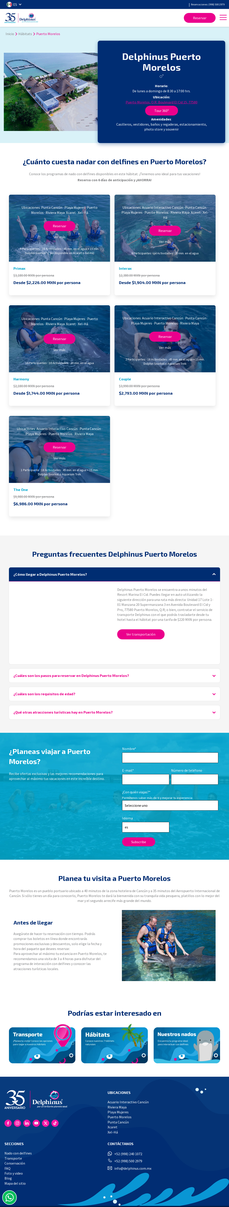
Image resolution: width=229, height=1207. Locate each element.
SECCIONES (14, 1144)
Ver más (59, 237)
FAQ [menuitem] (7, 1168)
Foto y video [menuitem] (13, 1173)
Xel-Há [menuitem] (113, 1132)
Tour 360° (161, 110)
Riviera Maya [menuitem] (117, 1107)
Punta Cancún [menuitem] (118, 1122)
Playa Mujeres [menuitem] (118, 1112)
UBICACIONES (119, 1092)
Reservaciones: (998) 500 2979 (208, 4)
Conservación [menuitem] (14, 1163)
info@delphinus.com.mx (132, 1168)
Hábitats (25, 34)
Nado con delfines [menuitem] (18, 1153)
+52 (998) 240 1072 (128, 1154)
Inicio (10, 34)
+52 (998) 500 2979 (128, 1161)
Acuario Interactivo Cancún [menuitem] (128, 1102)
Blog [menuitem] (8, 1178)
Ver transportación (140, 634)
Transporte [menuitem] (13, 1158)
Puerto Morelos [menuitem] (119, 1117)
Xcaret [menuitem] (112, 1127)
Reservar (199, 18)
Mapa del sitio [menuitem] (15, 1183)
